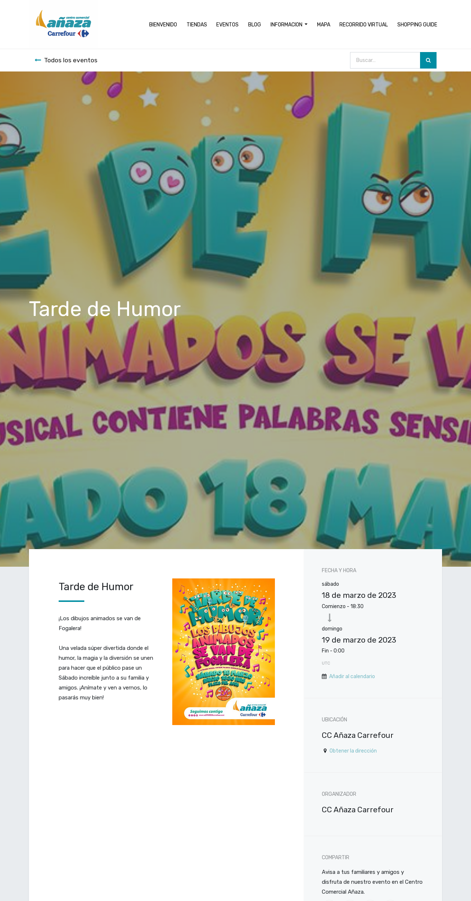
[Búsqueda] (428, 60)
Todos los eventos (65, 60)
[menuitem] (163, 24)
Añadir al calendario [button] (352, 676)
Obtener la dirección (353, 751)
